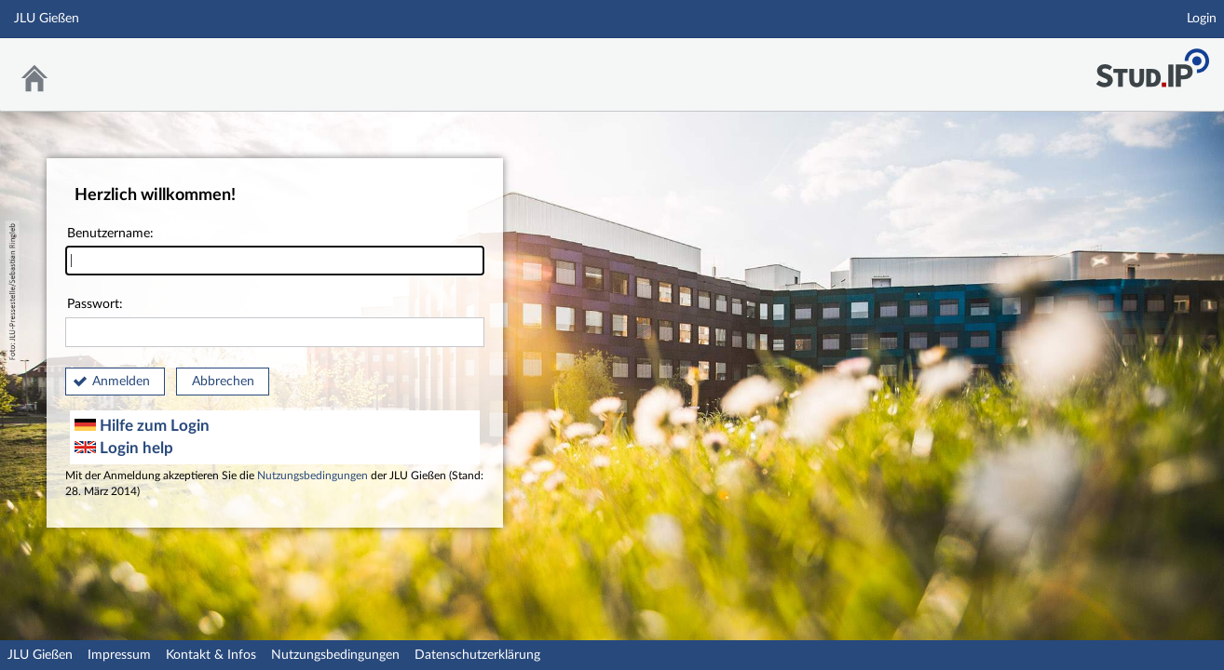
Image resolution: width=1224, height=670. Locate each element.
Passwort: (274, 322)
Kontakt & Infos (211, 655)
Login (1202, 18)
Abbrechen (223, 381)
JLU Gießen (40, 655)
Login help (124, 448)
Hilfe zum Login (142, 426)
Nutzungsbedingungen (312, 476)
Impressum (119, 655)
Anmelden (121, 381)
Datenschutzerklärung (477, 655)
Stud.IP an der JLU (1152, 62)
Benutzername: (274, 251)
